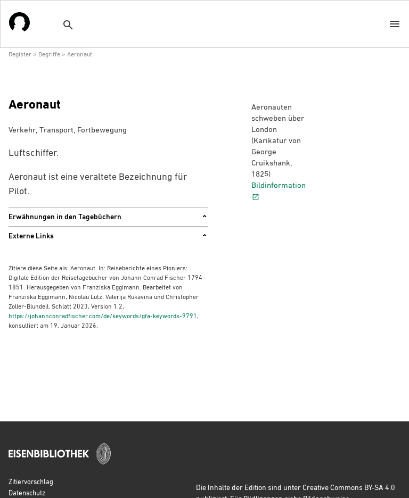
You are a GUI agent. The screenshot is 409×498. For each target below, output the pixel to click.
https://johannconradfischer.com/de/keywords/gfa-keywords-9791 (103, 315)
